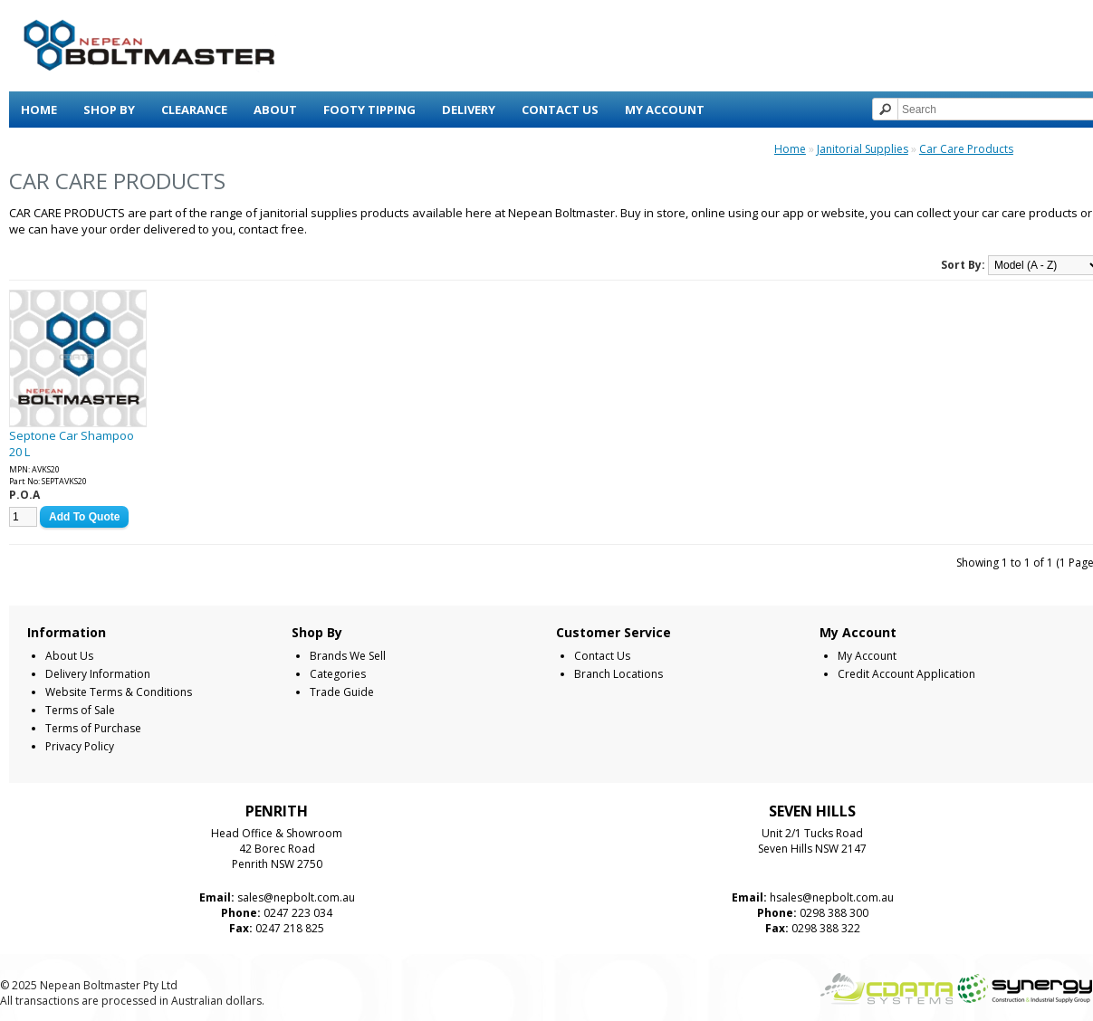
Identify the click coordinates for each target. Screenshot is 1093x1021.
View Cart (52, 146)
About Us (69, 655)
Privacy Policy (79, 746)
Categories (338, 674)
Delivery (468, 109)
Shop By (109, 109)
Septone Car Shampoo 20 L (71, 443)
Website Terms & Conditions (118, 692)
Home (39, 109)
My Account (665, 109)
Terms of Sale (80, 710)
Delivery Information (97, 674)
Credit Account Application (906, 674)
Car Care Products (966, 149)
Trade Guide (342, 692)
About (275, 109)
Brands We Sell (348, 655)
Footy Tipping (369, 109)
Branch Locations (618, 674)
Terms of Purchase (93, 728)
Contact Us (560, 109)
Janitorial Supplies (862, 149)
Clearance (194, 109)
